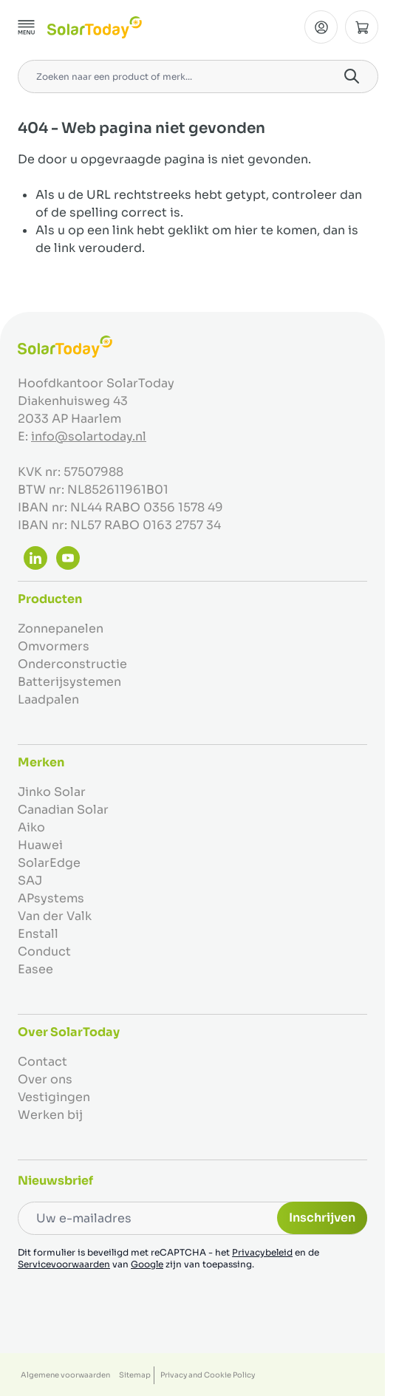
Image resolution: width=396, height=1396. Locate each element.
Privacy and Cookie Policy (207, 1375)
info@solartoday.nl (88, 436)
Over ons (45, 1079)
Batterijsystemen (69, 682)
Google (147, 1264)
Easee (35, 969)
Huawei (40, 845)
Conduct (44, 951)
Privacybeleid (262, 1252)
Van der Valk (55, 916)
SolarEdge (49, 863)
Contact (42, 1061)
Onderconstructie (72, 664)
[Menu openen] (26, 27)
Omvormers (53, 646)
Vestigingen (54, 1097)
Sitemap (135, 1375)
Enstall (38, 934)
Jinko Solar (52, 792)
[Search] (352, 76)
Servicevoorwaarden (64, 1264)
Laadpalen (48, 699)
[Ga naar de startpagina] (94, 27)
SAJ (30, 880)
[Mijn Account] (321, 27)
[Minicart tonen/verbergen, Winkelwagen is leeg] (361, 27)
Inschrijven (322, 1217)
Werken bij (50, 1115)
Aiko (31, 827)
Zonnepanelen (60, 628)
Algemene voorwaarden (65, 1375)
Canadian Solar (63, 809)
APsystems (51, 898)
